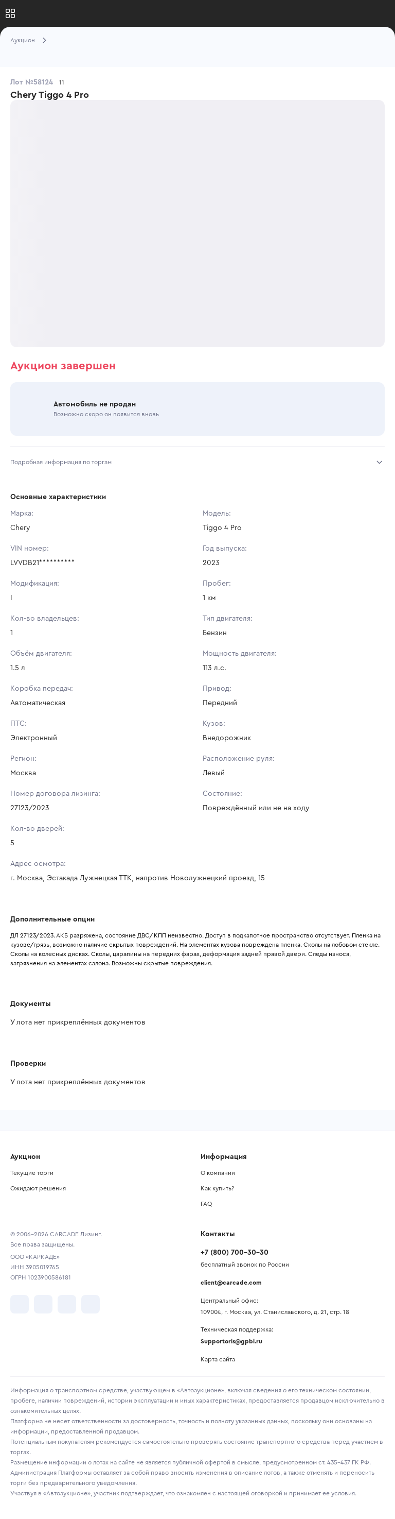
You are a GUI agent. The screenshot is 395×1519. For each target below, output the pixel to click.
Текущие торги (31, 1173)
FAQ (206, 1204)
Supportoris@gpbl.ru (231, 1341)
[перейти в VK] (19, 1304)
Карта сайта (218, 1359)
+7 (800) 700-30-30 (234, 1252)
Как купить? (217, 1188)
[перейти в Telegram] (43, 1304)
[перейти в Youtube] (67, 1304)
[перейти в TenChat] (90, 1304)
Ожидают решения (38, 1188)
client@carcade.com (231, 1282)
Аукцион (22, 40)
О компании (218, 1173)
